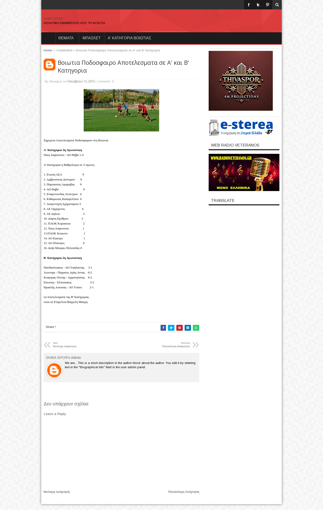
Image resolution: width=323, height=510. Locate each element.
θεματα (66, 38)
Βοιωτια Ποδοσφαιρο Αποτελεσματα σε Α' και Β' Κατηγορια (123, 66)
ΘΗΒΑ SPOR (53, 18)
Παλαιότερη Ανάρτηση (183, 492)
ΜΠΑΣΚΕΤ (92, 38)
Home (48, 38)
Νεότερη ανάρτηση (57, 492)
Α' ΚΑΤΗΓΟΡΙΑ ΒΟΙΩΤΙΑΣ (129, 38)
